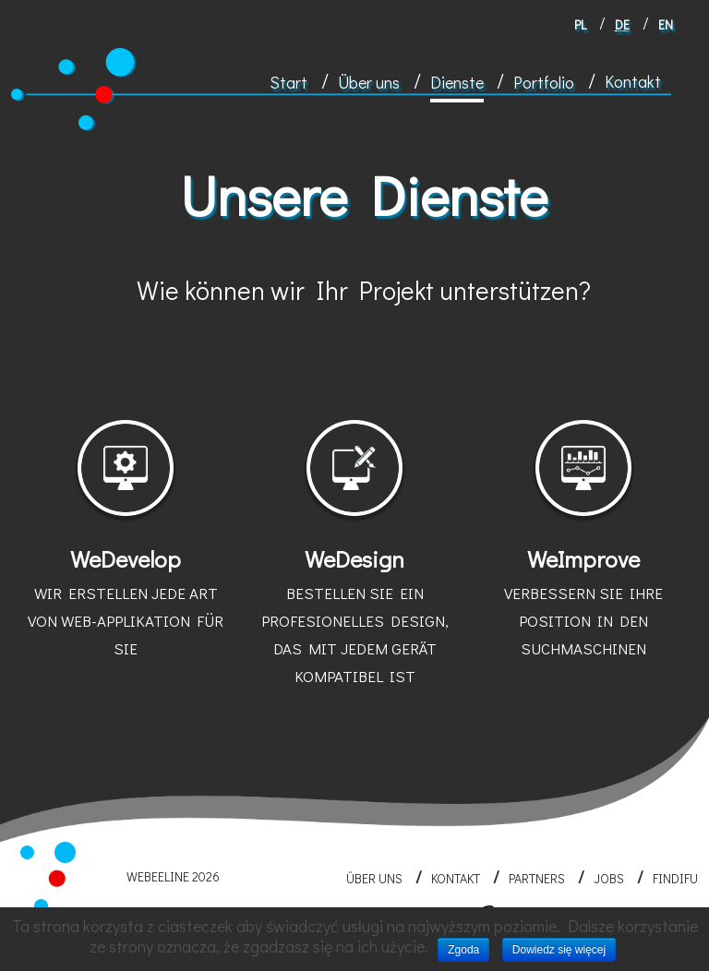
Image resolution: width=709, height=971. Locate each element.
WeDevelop (125, 604)
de (622, 24)
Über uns (369, 82)
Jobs (609, 878)
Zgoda (463, 949)
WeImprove (583, 604)
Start (288, 82)
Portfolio (543, 82)
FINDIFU (675, 878)
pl (580, 24)
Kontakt (633, 81)
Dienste (457, 82)
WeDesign (354, 617)
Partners (537, 878)
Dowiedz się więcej (559, 949)
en (665, 24)
